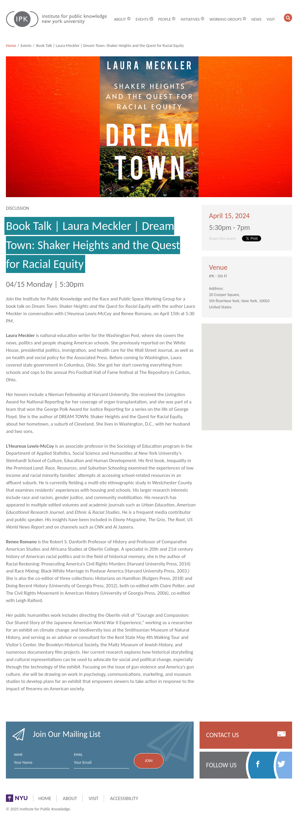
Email (80, 754)
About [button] (122, 19)
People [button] (167, 19)
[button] (288, 18)
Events (26, 45)
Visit (270, 19)
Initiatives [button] (193, 19)
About (70, 798)
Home (11, 45)
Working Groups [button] (227, 19)
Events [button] (144, 19)
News (256, 19)
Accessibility (124, 798)
